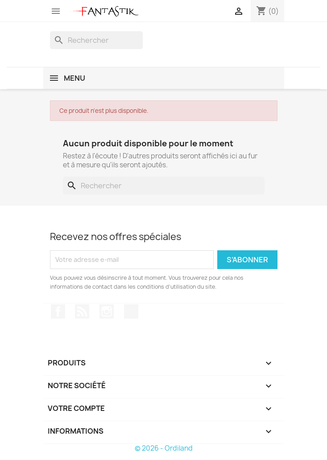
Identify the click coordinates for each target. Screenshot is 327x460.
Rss (82, 311)
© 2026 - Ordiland (164, 448)
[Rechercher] (96, 40)
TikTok (131, 311)
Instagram (106, 311)
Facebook (58, 311)
